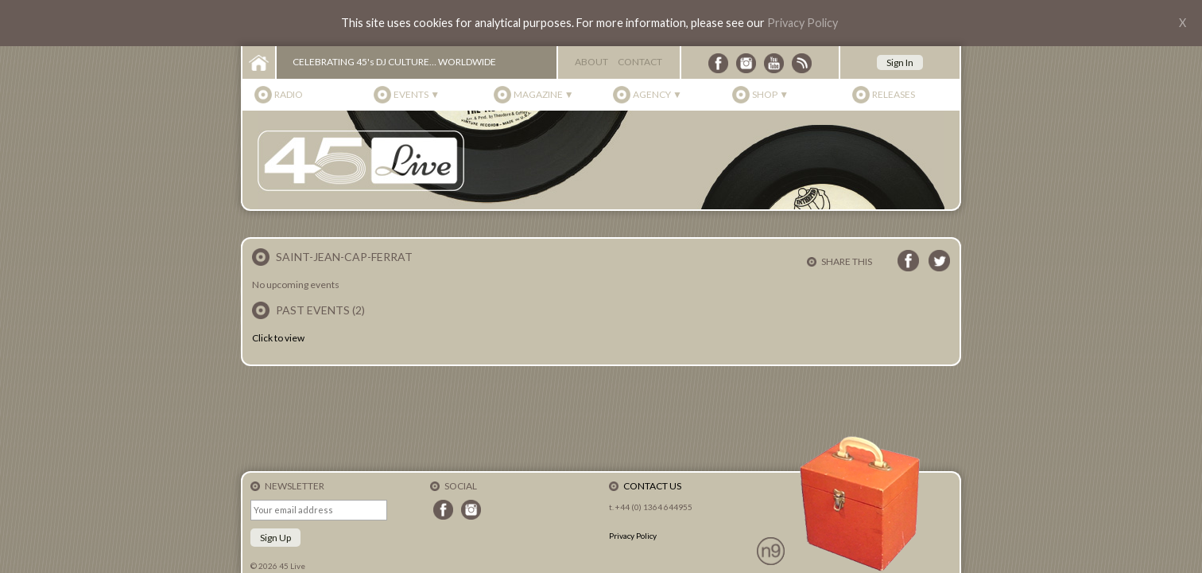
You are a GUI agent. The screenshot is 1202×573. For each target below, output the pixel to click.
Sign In (899, 62)
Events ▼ (417, 94)
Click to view (278, 338)
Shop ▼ (770, 94)
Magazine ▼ (544, 94)
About (591, 62)
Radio (288, 94)
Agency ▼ (657, 94)
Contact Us (652, 486)
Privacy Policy (802, 22)
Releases (893, 94)
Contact (640, 62)
